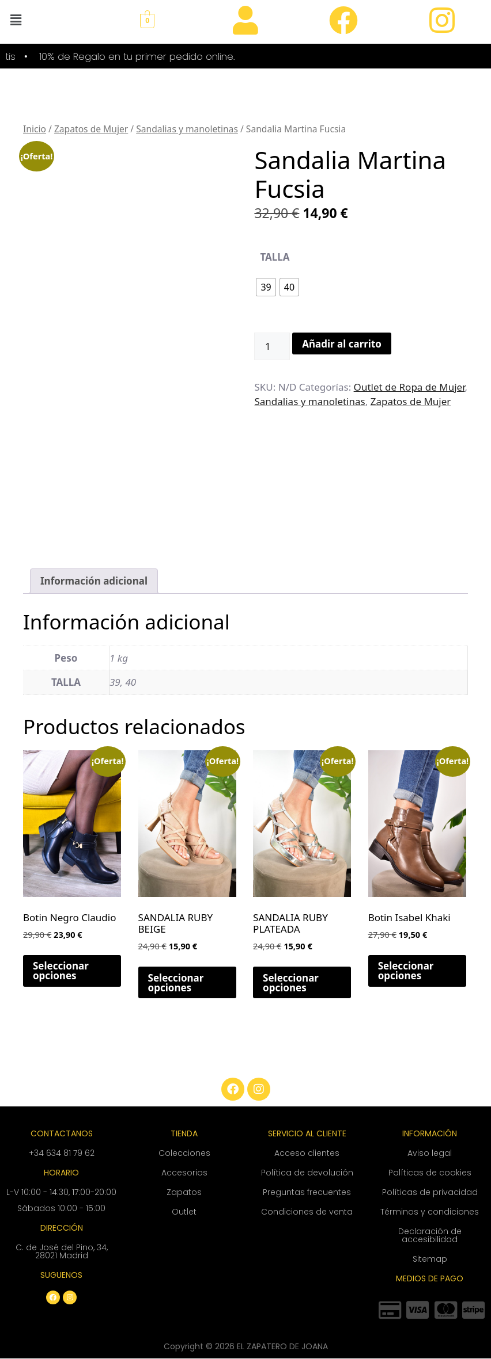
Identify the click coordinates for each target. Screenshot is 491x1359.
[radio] (265, 287)
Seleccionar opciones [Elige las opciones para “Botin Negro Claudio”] (61, 970)
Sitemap (430, 1259)
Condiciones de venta (307, 1211)
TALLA (274, 257)
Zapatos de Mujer (91, 129)
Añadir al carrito (342, 343)
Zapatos (184, 1192)
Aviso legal (429, 1153)
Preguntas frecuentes (307, 1192)
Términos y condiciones (429, 1211)
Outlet (184, 1211)
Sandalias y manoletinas (187, 129)
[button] (15, 19)
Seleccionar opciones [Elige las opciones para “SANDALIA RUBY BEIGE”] (176, 982)
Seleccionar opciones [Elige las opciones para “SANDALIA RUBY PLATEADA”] (291, 982)
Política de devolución (307, 1172)
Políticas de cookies (429, 1172)
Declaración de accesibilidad (430, 1235)
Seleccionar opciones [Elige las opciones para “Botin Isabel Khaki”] (406, 970)
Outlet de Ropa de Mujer (409, 387)
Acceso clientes (306, 1153)
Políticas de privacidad (430, 1192)
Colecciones (184, 1153)
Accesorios (184, 1172)
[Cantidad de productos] (272, 346)
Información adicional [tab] (94, 580)
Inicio (34, 129)
